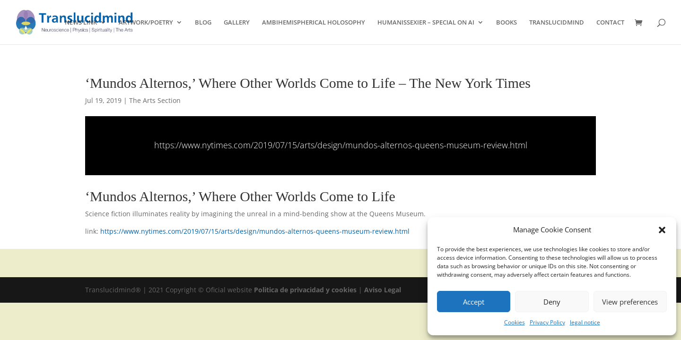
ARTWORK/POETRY (146, 22)
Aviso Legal (382, 289)
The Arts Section (155, 100)
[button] (662, 230)
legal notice (585, 322)
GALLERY (237, 22)
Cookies (514, 322)
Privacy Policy (547, 322)
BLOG (203, 22)
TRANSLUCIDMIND (556, 22)
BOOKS (506, 22)
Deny (551, 301)
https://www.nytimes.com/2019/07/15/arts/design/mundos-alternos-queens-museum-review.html (340, 145)
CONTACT (610, 22)
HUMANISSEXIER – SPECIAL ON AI (425, 22)
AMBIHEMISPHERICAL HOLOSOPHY (313, 22)
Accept (473, 301)
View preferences (630, 301)
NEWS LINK (81, 22)
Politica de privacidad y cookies (306, 289)
